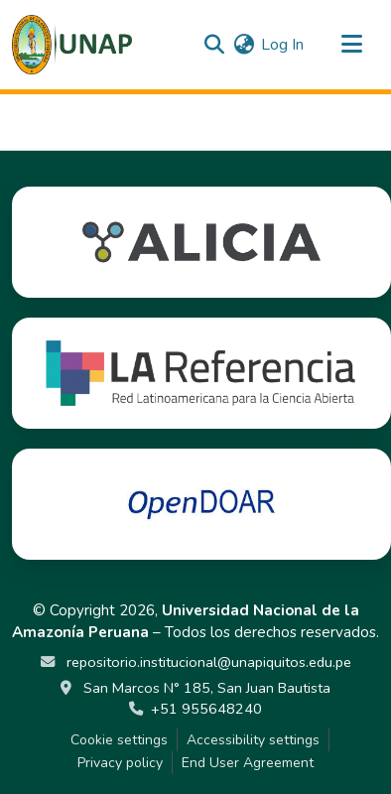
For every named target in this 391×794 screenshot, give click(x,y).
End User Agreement (248, 762)
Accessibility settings (253, 739)
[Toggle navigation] (351, 45)
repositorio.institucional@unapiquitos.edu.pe (207, 662)
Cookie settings (119, 739)
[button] (72, 44)
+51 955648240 (206, 709)
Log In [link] (282, 45)
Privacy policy (120, 762)
